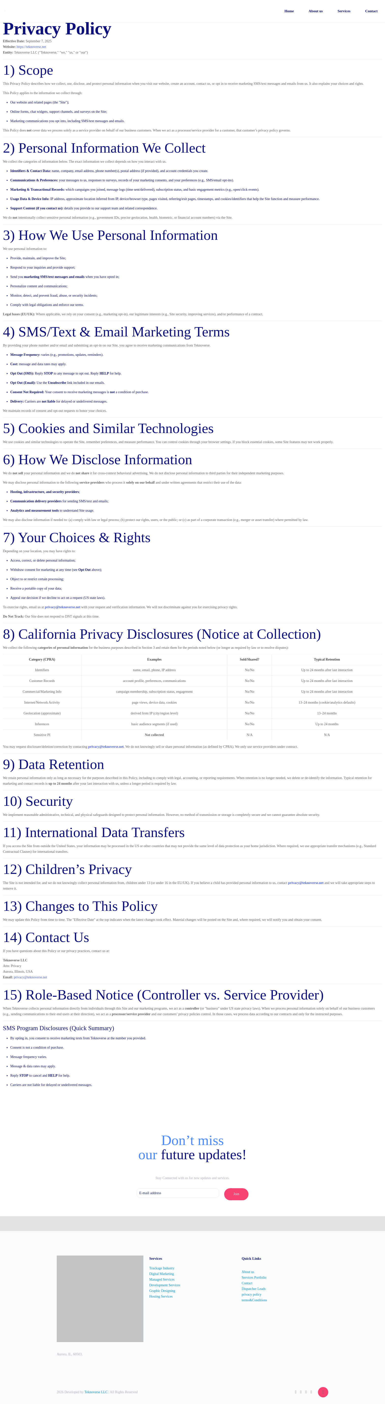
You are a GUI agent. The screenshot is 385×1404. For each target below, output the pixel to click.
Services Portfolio (254, 1277)
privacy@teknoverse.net (62, 607)
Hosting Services (161, 1296)
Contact (247, 1283)
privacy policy (251, 1294)
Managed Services (162, 1279)
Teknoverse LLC (96, 1392)
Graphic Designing (162, 1291)
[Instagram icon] (311, 1392)
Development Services (164, 1285)
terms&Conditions (254, 1300)
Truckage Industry (162, 1268)
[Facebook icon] (301, 1392)
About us (248, 1272)
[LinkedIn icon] (306, 1392)
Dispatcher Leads (254, 1289)
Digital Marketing (161, 1274)
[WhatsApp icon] (296, 1392)
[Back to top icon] (323, 1392)
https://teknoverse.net (31, 47)
